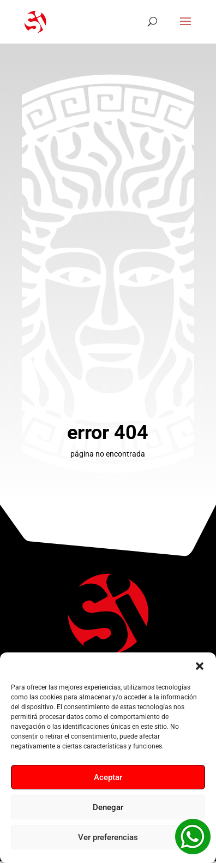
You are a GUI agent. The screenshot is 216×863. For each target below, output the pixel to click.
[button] (199, 666)
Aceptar (108, 777)
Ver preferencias (108, 837)
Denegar (108, 807)
